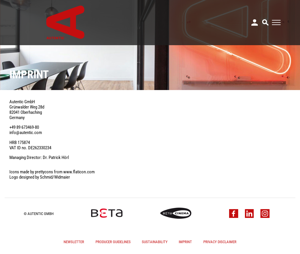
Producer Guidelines (113, 242)
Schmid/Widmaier (55, 177)
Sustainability (155, 242)
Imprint (185, 242)
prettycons (44, 172)
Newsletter (74, 242)
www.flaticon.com (79, 172)
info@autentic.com (25, 132)
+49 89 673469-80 (24, 127)
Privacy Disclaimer (219, 242)
